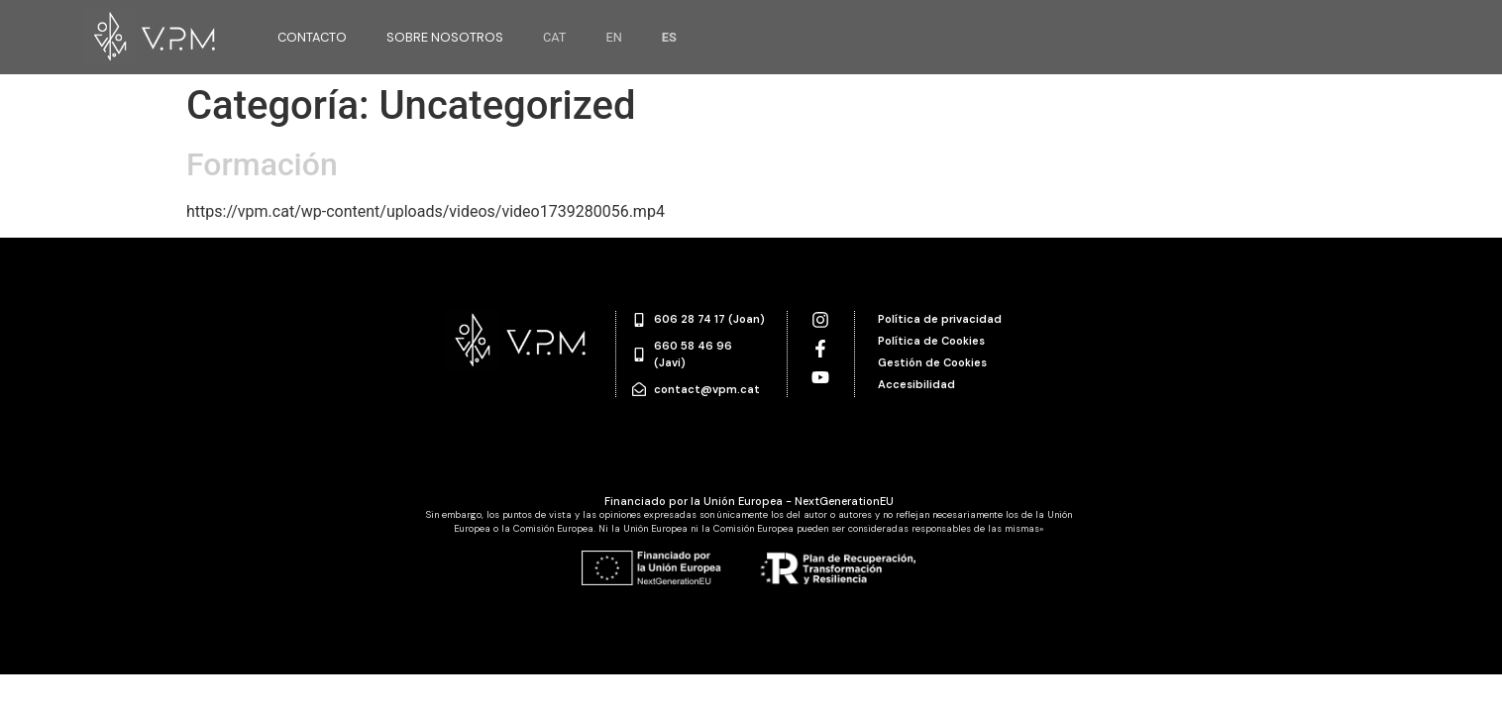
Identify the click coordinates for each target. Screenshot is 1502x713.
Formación (262, 164)
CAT (555, 37)
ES (669, 37)
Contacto (312, 37)
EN (613, 37)
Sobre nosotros (444, 37)
